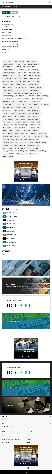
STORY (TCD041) (35, 127)
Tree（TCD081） (21, 90)
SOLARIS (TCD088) (8, 84)
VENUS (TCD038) (32, 130)
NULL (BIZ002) (7, 61)
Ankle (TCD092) (34, 78)
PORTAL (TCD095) (34, 75)
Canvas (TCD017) (8, 151)
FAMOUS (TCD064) (8, 107)
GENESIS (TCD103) (8, 70)
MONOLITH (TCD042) (20, 127)
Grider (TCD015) (31, 151)
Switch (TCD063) (21, 107)
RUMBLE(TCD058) (8, 113)
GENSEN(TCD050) (33, 119)
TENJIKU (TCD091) (8, 81)
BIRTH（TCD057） (21, 113)
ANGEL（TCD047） (36, 122)
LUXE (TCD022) (20, 145)
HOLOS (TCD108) (21, 64)
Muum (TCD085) (7, 87)
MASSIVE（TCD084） (21, 87)
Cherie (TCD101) (33, 70)
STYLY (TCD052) (8, 119)
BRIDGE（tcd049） (8, 122)
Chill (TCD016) (19, 151)
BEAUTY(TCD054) (19, 116)
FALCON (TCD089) (33, 81)
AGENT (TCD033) (8, 136)
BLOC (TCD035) (31, 133)
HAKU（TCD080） (33, 90)
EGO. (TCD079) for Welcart (33, 93)
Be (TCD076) (30, 96)
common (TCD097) (8, 75)
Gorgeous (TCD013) (8, 154)
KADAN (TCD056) (34, 113)
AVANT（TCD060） (19, 110)
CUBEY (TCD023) (8, 145)
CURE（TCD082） (8, 90)
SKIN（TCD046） (8, 125)
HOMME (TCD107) (33, 64)
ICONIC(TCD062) (33, 107)
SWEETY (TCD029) (8, 139)
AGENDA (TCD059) (33, 110)
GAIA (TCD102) (21, 70)
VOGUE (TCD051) (20, 119)
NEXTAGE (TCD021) (33, 145)
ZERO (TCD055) (7, 116)
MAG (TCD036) (19, 133)
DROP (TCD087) (21, 84)
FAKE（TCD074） (8, 99)
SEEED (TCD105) (20, 67)
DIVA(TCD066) (33, 104)
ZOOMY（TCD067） (20, 104)
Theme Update (8, 6)
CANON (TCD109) (8, 64)
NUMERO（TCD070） (22, 101)
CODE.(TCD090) (21, 81)
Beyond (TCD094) (8, 78)
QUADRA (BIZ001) (18, 61)
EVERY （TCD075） (43, 96)
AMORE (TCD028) (21, 139)
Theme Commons (8, 156)
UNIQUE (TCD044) (34, 125)
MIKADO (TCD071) (8, 101)
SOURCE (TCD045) (21, 125)
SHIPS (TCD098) (34, 73)
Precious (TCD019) (20, 148)
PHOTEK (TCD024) (40, 142)
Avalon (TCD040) (7, 130)
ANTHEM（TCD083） (36, 87)
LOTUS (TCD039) (20, 130)
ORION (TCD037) (8, 133)
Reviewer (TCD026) (8, 142)
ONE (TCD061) (7, 110)
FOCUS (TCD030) (43, 136)
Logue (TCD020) (7, 148)
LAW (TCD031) (31, 136)
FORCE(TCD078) (8, 96)
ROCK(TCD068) (7, 104)
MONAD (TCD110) (32, 61)
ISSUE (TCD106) (7, 67)
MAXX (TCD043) (7, 127)
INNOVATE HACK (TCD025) (24, 142)
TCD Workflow (33, 154)
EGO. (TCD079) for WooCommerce (13, 93)
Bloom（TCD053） (33, 116)
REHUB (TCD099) (21, 73)
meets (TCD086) (33, 84)
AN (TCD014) (42, 151)
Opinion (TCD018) (33, 148)
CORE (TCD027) (34, 139)
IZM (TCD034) (42, 133)
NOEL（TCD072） (37, 99)
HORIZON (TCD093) (21, 78)
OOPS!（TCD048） (22, 122)
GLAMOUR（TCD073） (22, 99)
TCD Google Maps (22, 154)
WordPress (26, 255)
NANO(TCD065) (44, 104)
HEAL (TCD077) (19, 96)
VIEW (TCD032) (20, 136)
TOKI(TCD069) (5, 12)
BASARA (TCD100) (8, 73)
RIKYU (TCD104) (32, 67)
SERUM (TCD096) (21, 75)
